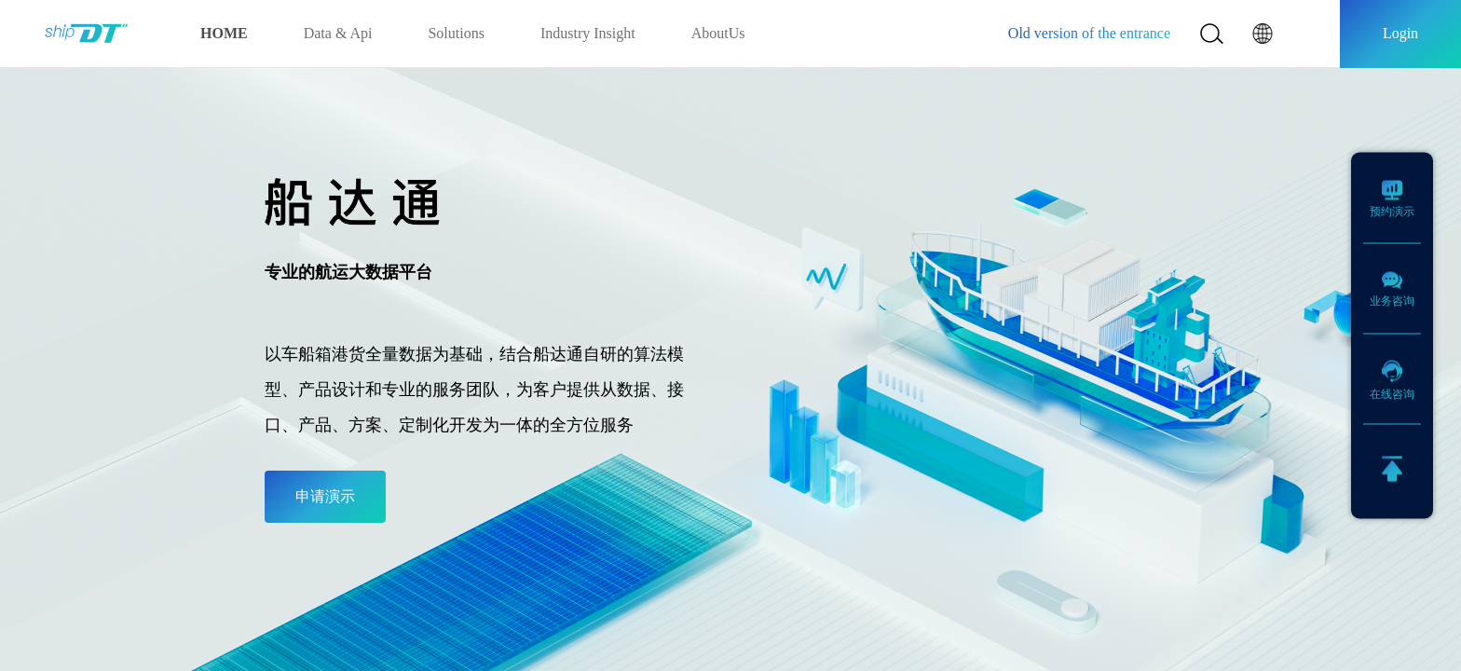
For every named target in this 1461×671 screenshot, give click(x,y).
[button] (1262, 33)
